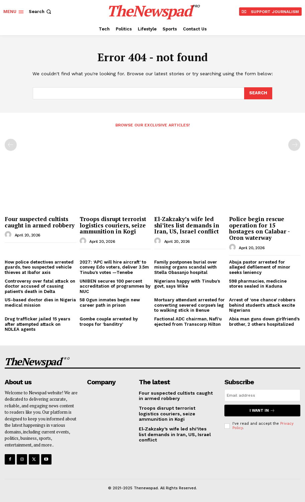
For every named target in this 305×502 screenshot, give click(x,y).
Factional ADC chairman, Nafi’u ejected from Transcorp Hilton (188, 321)
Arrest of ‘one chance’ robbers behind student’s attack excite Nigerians (262, 305)
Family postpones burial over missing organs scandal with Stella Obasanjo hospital (185, 267)
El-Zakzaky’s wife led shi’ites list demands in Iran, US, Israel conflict (186, 225)
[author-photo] (9, 234)
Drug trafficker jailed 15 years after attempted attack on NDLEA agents (37, 324)
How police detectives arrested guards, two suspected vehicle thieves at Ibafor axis (39, 267)
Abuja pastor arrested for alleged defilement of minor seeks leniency (259, 267)
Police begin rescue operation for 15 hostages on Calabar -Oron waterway (259, 228)
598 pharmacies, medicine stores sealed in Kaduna (258, 284)
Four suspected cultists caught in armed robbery (40, 222)
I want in (262, 410)
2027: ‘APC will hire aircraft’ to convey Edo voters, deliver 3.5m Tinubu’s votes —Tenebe (114, 267)
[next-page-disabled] (294, 145)
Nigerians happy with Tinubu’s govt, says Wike (187, 284)
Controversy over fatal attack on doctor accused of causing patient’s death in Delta (40, 286)
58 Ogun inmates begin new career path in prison (110, 302)
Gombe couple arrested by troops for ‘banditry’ (109, 321)
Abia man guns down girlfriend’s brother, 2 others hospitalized (264, 321)
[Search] (258, 93)
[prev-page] (11, 145)
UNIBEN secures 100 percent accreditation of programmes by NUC (115, 286)
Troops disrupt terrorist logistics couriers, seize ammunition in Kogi (113, 225)
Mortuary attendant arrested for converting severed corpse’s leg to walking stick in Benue (189, 305)
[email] (262, 395)
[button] (41, 11)
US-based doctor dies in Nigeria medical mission (40, 302)
